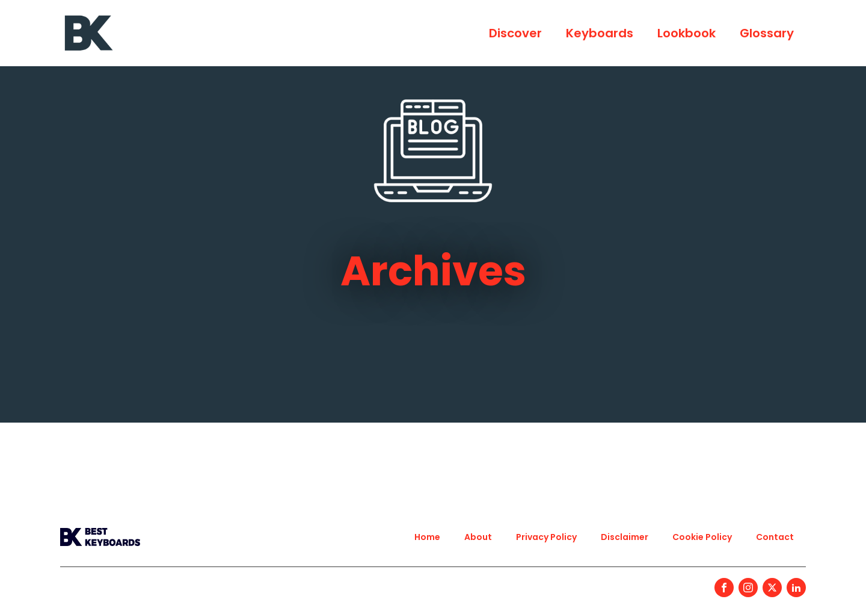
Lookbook (686, 33)
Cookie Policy (702, 537)
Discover (515, 33)
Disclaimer (624, 537)
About (478, 537)
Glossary (767, 33)
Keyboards (599, 33)
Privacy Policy (546, 537)
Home (427, 537)
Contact (775, 537)
